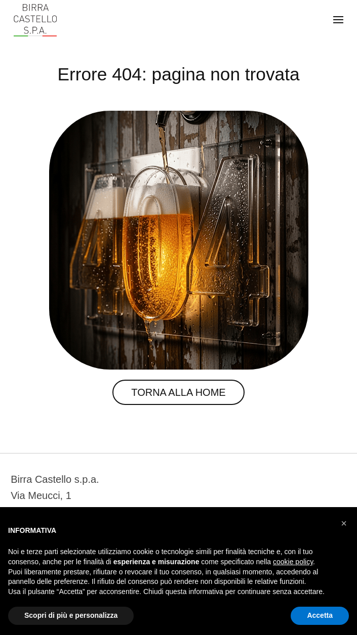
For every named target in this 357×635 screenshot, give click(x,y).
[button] (344, 523)
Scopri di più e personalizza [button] (70, 615)
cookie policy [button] (293, 562)
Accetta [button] (320, 615)
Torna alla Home (178, 392)
